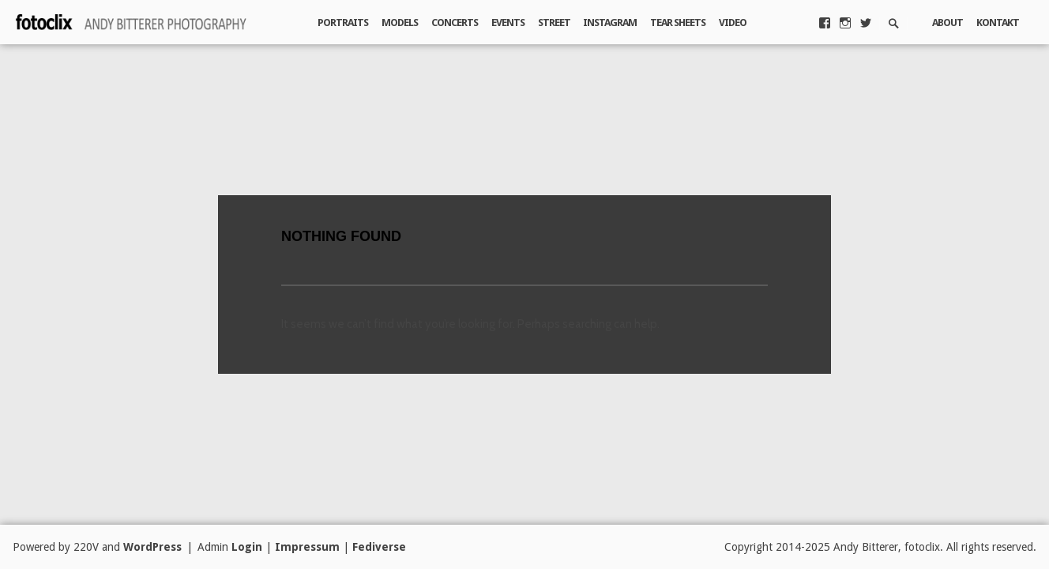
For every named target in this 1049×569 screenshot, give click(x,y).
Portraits (343, 22)
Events (507, 22)
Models (400, 22)
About (947, 22)
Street (554, 22)
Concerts (454, 22)
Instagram (610, 22)
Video (732, 22)
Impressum (307, 547)
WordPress (152, 547)
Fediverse (379, 547)
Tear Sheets (677, 22)
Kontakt (997, 22)
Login (246, 547)
